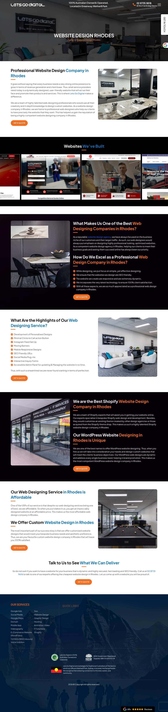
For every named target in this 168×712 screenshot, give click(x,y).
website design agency (99, 236)
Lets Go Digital (77, 93)
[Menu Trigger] (159, 5)
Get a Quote (19, 123)
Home (71, 39)
